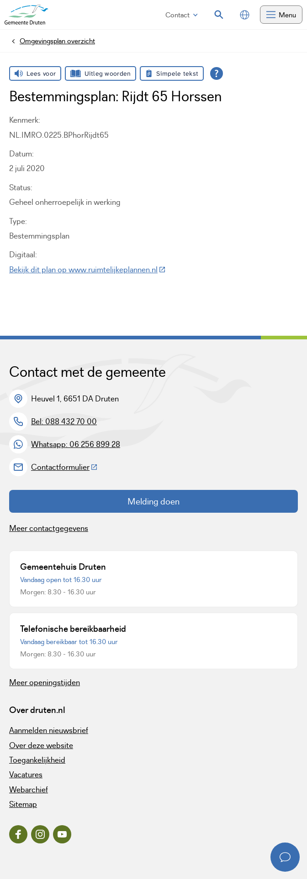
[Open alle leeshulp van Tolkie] (216, 73)
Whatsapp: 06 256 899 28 (75, 444)
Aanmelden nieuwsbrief (48, 730)
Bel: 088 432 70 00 (64, 421)
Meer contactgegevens (48, 528)
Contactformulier (64, 467)
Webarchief (28, 790)
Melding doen (153, 501)
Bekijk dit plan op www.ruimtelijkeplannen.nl (87, 270)
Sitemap (23, 804)
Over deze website (41, 745)
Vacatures (25, 775)
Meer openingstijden (44, 682)
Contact (181, 14)
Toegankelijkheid (37, 760)
